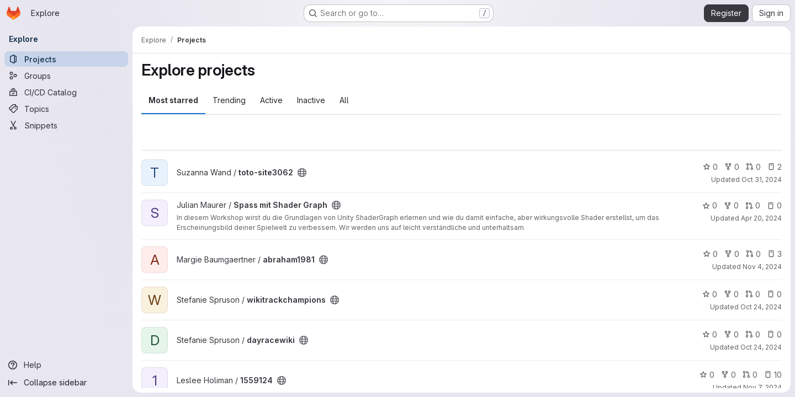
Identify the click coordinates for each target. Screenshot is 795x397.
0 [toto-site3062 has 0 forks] (731, 166)
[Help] (66, 365)
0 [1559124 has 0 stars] (706, 374)
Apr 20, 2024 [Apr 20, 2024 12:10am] (761, 218)
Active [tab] (271, 100)
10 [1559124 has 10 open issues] (773, 374)
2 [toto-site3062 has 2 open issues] (774, 166)
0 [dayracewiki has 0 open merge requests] (752, 334)
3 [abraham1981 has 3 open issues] (774, 254)
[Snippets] (66, 125)
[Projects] (66, 59)
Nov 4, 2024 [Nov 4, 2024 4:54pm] (762, 266)
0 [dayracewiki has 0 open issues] (774, 334)
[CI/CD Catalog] (66, 92)
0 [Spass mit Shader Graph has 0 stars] (709, 205)
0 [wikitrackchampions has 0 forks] (731, 294)
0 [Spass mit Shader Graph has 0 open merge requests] (752, 205)
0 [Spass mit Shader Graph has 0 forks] (731, 205)
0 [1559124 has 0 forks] (728, 374)
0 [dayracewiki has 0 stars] (709, 334)
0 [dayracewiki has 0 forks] (731, 334)
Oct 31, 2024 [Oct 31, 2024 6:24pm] (761, 179)
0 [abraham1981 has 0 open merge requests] (753, 254)
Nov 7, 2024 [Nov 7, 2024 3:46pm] (762, 387)
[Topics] (66, 108)
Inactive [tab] (311, 100)
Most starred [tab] (173, 100)
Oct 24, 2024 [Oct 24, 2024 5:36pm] (761, 307)
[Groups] (66, 75)
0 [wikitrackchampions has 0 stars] (709, 294)
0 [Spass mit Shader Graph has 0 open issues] (774, 205)
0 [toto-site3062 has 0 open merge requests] (753, 166)
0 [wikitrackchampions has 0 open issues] (774, 294)
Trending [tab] (229, 100)
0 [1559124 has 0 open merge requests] (750, 374)
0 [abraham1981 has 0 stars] (710, 254)
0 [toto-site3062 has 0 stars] (710, 166)
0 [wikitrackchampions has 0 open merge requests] (752, 294)
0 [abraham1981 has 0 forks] (731, 254)
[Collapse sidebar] (66, 382)
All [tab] (344, 100)
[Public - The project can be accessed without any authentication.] (302, 172)
